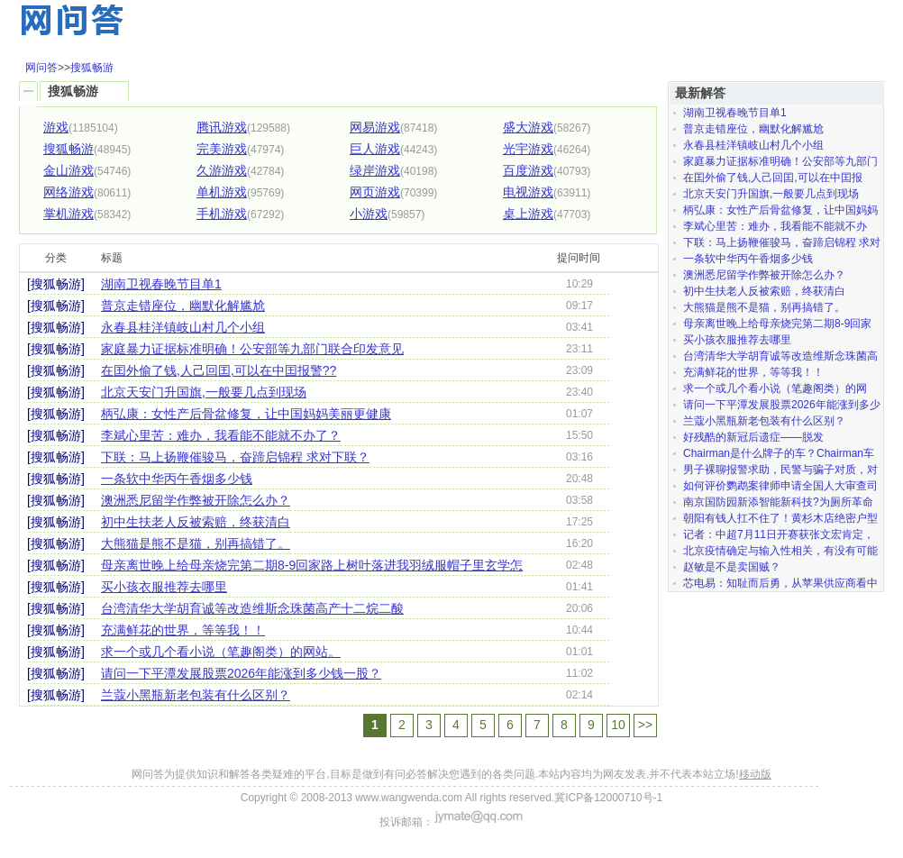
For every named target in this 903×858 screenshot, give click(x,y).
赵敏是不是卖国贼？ (731, 567)
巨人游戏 (375, 148)
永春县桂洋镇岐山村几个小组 (183, 327)
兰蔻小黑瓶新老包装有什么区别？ (195, 695)
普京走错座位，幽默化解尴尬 (183, 305)
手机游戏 (221, 213)
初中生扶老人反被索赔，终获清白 (195, 522)
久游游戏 (221, 170)
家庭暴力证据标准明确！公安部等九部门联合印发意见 (252, 349)
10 (618, 724)
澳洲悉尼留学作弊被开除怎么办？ (195, 500)
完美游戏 (221, 148)
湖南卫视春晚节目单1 (161, 284)
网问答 (41, 67)
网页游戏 (375, 192)
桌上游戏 (528, 213)
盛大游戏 (528, 127)
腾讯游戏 (221, 127)
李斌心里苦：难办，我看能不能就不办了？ (221, 435)
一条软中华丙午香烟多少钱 (176, 478)
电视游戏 (528, 192)
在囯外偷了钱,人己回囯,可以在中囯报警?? (218, 370)
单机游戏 (221, 192)
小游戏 (369, 213)
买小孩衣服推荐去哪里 (164, 587)
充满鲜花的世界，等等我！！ (183, 630)
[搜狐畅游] (56, 284)
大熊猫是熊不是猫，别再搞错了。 (195, 543)
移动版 (755, 774)
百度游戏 (528, 170)
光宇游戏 (528, 148)
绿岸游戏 (375, 170)
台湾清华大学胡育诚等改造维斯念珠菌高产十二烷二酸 (252, 608)
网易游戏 (375, 127)
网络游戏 (68, 192)
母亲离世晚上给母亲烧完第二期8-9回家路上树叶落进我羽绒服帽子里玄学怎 (312, 565)
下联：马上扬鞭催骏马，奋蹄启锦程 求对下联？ (235, 457)
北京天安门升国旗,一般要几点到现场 (203, 392)
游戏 (55, 127)
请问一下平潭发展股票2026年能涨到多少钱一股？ (241, 673)
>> (645, 724)
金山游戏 (68, 170)
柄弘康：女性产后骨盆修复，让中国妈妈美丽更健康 (246, 413)
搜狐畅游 (92, 67)
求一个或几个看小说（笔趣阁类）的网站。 (221, 651)
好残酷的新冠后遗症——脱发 (753, 437)
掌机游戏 (68, 213)
